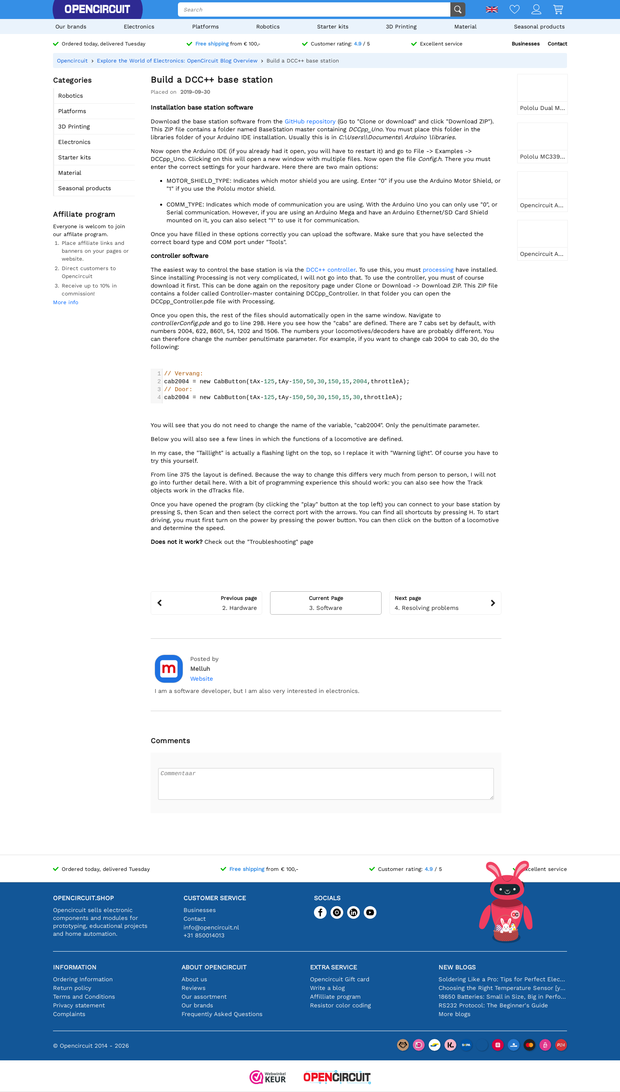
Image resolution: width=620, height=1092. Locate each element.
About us (194, 979)
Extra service (333, 967)
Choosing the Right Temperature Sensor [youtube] (503, 988)
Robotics (268, 26)
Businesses (526, 44)
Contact (557, 44)
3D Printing (401, 26)
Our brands (70, 26)
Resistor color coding (340, 1005)
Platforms (205, 26)
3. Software (325, 602)
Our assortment (204, 996)
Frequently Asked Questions (222, 1014)
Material (465, 26)
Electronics (139, 26)
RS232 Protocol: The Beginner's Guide (493, 1005)
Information (74, 967)
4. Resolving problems (445, 602)
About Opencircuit (214, 967)
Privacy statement (79, 1005)
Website (201, 678)
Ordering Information (83, 979)
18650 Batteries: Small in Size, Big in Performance (503, 996)
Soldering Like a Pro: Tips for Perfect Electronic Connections (503, 979)
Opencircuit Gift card (339, 979)
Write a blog (327, 988)
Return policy (72, 988)
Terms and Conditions (84, 996)
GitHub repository (310, 121)
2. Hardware (206, 602)
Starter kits (332, 26)
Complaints (69, 1014)
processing (439, 269)
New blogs (457, 967)
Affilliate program (335, 996)
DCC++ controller (330, 269)
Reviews (193, 988)
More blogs (455, 1014)
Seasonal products (539, 26)
